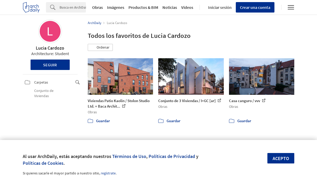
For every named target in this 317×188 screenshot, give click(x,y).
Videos (187, 7)
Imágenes (115, 7)
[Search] (73, 7)
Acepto (281, 158)
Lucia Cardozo (50, 48)
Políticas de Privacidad (172, 156)
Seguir (50, 64)
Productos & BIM (143, 7)
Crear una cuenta (255, 7)
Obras (97, 7)
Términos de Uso (129, 156)
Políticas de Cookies (43, 163)
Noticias (169, 7)
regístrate (108, 173)
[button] (100, 47)
